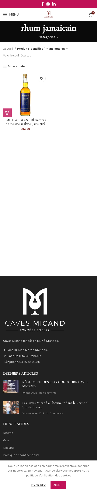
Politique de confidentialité (21, 455)
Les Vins (8, 448)
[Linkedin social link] (54, 4)
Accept (58, 484)
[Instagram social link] (48, 4)
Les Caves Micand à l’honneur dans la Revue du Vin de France (56, 405)
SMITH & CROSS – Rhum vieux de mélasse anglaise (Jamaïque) (25, 122)
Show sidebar (17, 66)
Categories (47, 37)
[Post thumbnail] (11, 387)
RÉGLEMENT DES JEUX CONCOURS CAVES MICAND (55, 384)
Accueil (8, 48)
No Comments (47, 392)
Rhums (8, 433)
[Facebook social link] (42, 4)
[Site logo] (48, 14)
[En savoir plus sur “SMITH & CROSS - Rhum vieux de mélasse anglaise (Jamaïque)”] (7, 112)
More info (38, 485)
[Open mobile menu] (11, 14)
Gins (6, 440)
